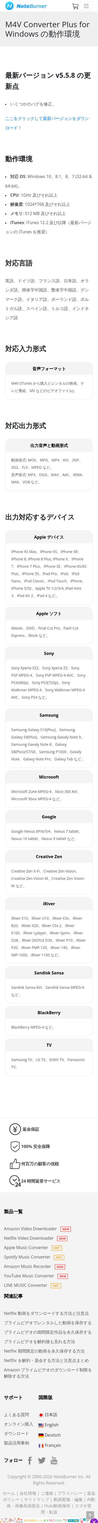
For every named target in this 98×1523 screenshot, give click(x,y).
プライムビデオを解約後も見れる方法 (39, 1341)
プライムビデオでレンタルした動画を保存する (48, 1323)
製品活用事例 (16, 1443)
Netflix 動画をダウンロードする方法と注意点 (46, 1313)
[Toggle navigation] (86, 6)
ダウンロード (16, 1433)
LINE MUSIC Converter (32, 1285)
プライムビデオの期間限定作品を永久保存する (48, 1332)
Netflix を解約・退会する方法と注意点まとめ (46, 1360)
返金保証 (30, 1129)
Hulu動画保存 (57, 1506)
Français (49, 1445)
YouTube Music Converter (36, 1276)
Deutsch (49, 1435)
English (48, 1425)
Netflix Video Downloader (35, 1238)
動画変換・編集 (68, 1499)
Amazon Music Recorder (34, 1266)
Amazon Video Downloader (37, 1229)
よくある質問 (16, 1414)
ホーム (9, 1493)
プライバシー (70, 1493)
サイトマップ (36, 1499)
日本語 (47, 1414)
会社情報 (28, 1493)
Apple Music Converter (33, 1247)
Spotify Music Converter (34, 1257)
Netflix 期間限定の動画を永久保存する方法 (44, 1351)
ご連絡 (47, 1493)
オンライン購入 (18, 1424)
